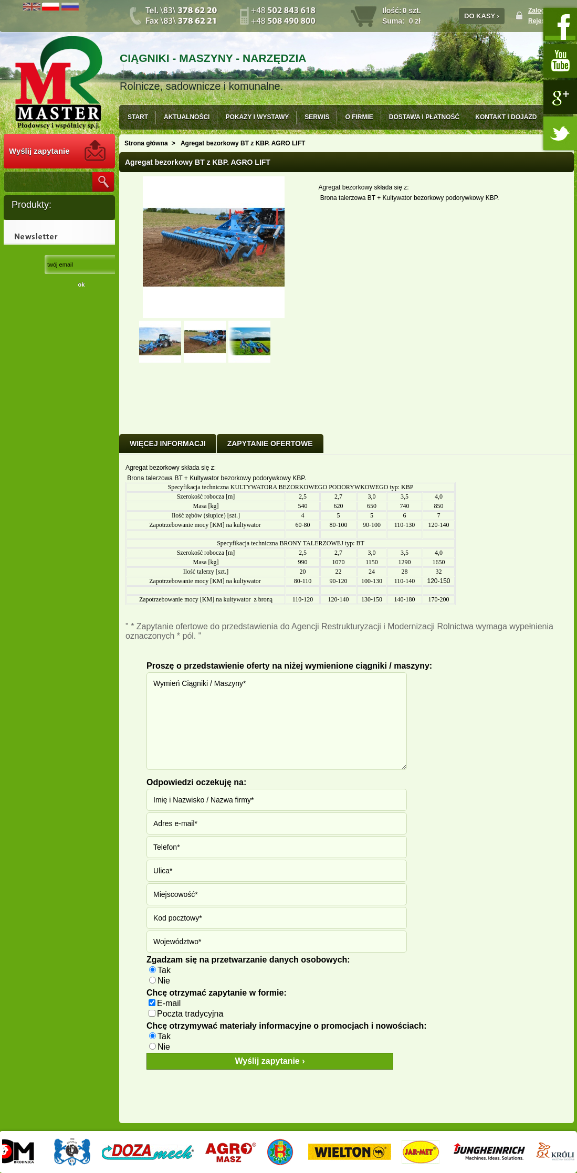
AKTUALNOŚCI (186, 117)
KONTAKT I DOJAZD (506, 117)
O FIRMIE (359, 117)
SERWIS (317, 117)
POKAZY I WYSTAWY (257, 117)
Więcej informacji (168, 443)
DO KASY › (481, 16)
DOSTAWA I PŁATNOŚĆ (424, 117)
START (138, 117)
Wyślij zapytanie (39, 150)
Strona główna (146, 143)
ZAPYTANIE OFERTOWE (270, 443)
